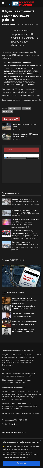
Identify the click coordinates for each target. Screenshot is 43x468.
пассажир (26, 108)
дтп (18, 108)
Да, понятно (21, 463)
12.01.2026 (16, 129)
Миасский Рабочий (8, 24)
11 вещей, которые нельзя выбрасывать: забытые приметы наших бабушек (24, 300)
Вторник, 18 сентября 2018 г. (28, 24)
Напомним (6, 52)
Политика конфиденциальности (14, 432)
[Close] (40, 440)
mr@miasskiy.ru (12, 424)
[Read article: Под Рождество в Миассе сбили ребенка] (6, 126)
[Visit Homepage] (23, 3)
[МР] (21, 275)
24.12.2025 (16, 139)
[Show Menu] (3, 3)
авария (12, 108)
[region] (21, 453)
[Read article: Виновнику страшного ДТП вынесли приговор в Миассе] (6, 136)
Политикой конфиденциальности (15, 457)
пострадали (7, 111)
